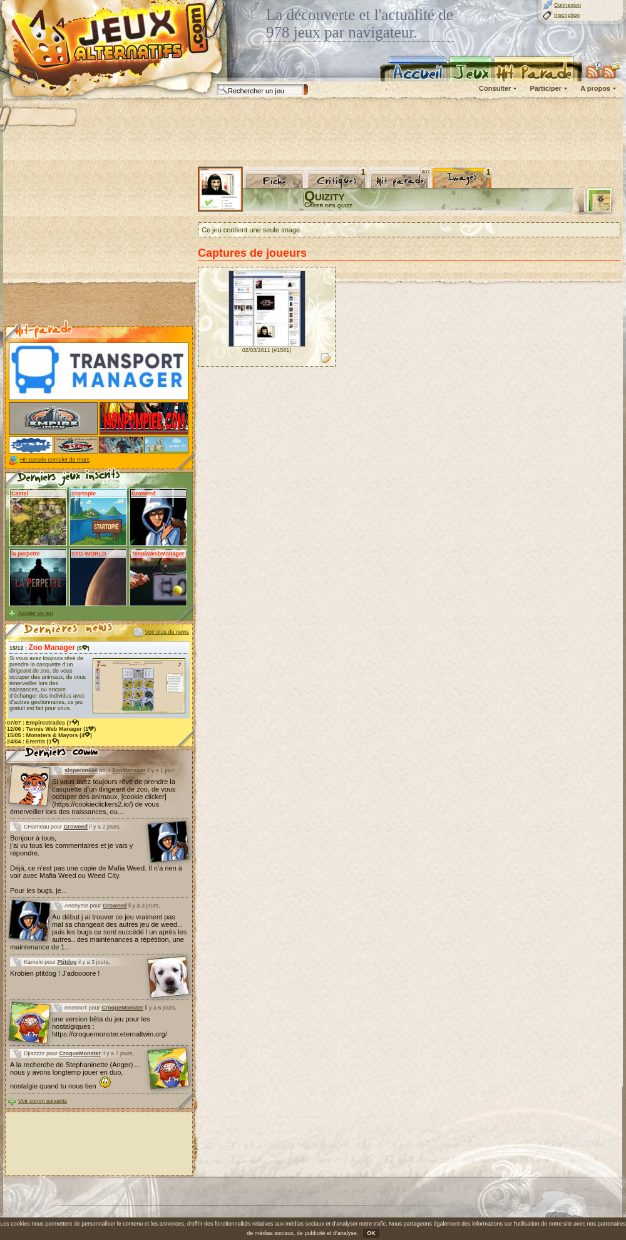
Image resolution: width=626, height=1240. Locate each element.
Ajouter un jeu (35, 613)
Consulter (495, 88)
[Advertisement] (99, 245)
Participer (546, 88)
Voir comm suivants (42, 1101)
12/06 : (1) (51, 729)
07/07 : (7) (43, 723)
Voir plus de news (167, 632)
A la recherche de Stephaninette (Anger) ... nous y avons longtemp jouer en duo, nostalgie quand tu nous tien (75, 1075)
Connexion (567, 5)
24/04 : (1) (33, 741)
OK (371, 1233)
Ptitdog (67, 962)
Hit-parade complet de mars (55, 460)
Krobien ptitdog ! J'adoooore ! (55, 973)
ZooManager (129, 770)
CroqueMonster (122, 1008)
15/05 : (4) (49, 735)
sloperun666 (81, 770)
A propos (595, 88)
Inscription (567, 15)
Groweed (76, 827)
